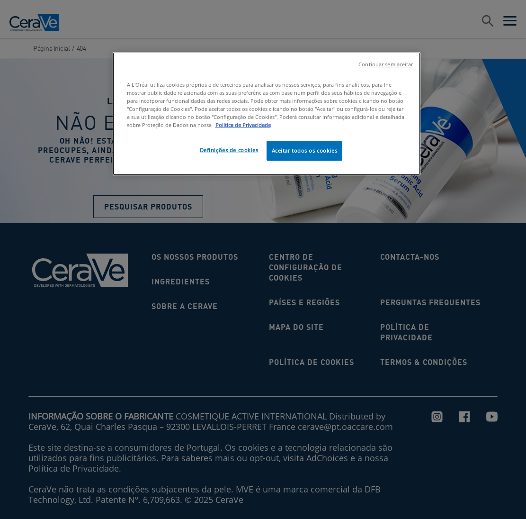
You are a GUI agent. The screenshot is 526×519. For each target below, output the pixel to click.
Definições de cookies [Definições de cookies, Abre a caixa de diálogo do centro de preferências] (229, 150)
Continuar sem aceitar (385, 64)
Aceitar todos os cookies (305, 150)
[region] (266, 113)
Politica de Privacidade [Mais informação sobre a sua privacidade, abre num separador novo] (243, 124)
